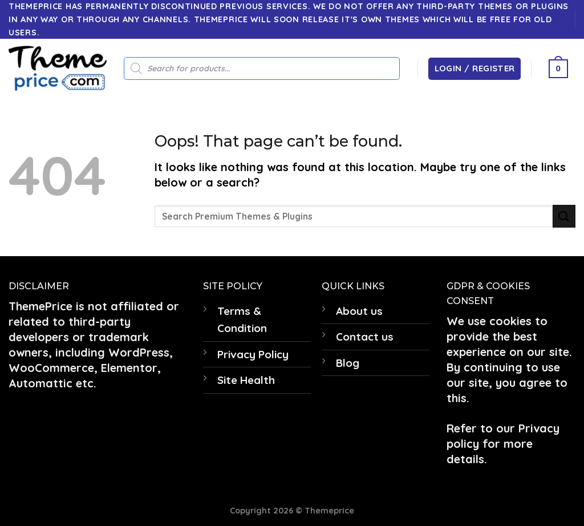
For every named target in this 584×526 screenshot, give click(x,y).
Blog (347, 363)
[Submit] (564, 216)
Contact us (365, 336)
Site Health (246, 380)
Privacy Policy (253, 354)
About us (359, 311)
